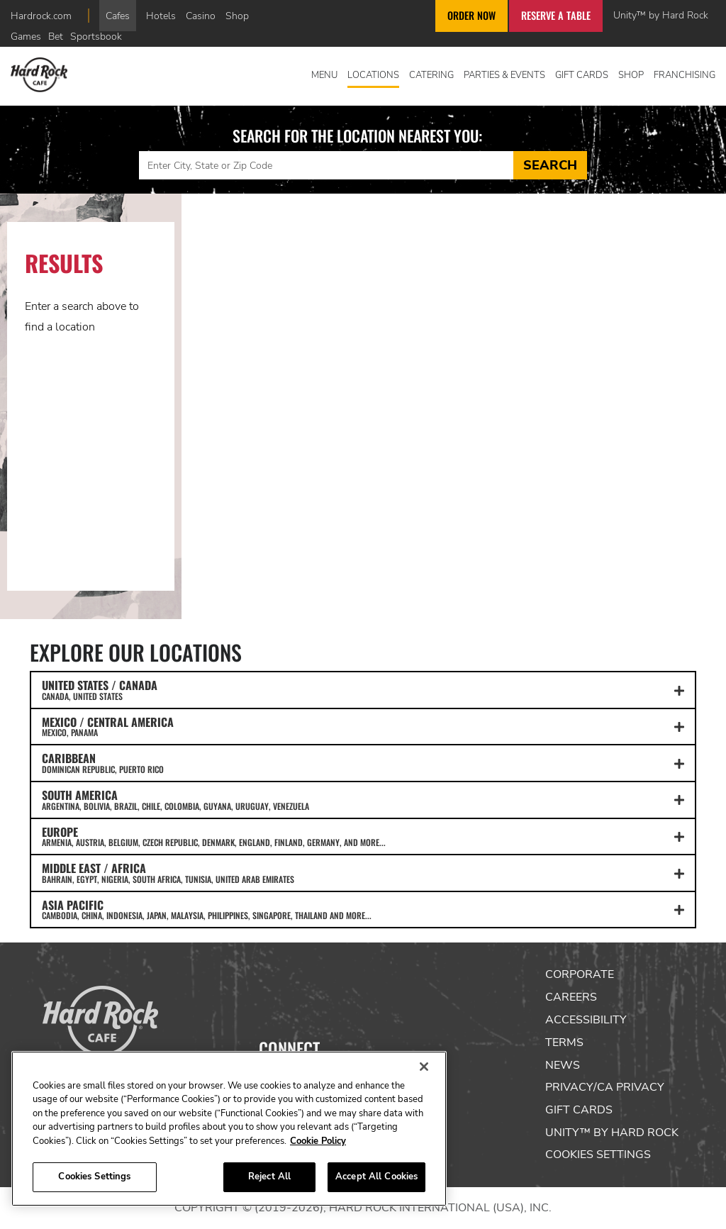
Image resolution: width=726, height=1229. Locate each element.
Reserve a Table (556, 15)
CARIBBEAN (363, 762)
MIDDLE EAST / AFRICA (363, 872)
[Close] (424, 1066)
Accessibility (586, 1020)
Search (550, 165)
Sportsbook (96, 36)
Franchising (684, 75)
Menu (324, 75)
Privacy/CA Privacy (604, 1087)
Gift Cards (581, 75)
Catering (431, 75)
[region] (229, 1128)
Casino (201, 16)
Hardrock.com (41, 16)
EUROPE (363, 836)
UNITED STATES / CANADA (363, 689)
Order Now (471, 15)
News (562, 1065)
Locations (373, 75)
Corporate (579, 974)
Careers (571, 997)
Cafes (118, 16)
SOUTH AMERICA (363, 799)
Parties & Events (504, 75)
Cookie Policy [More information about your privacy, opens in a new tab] (318, 1141)
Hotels (161, 16)
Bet (55, 36)
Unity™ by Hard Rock (660, 15)
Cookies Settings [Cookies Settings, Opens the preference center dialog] (94, 1176)
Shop (237, 16)
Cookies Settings (598, 1154)
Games (26, 36)
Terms (564, 1042)
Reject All (269, 1176)
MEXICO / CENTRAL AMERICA (363, 726)
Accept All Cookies (376, 1176)
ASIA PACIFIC (363, 909)
